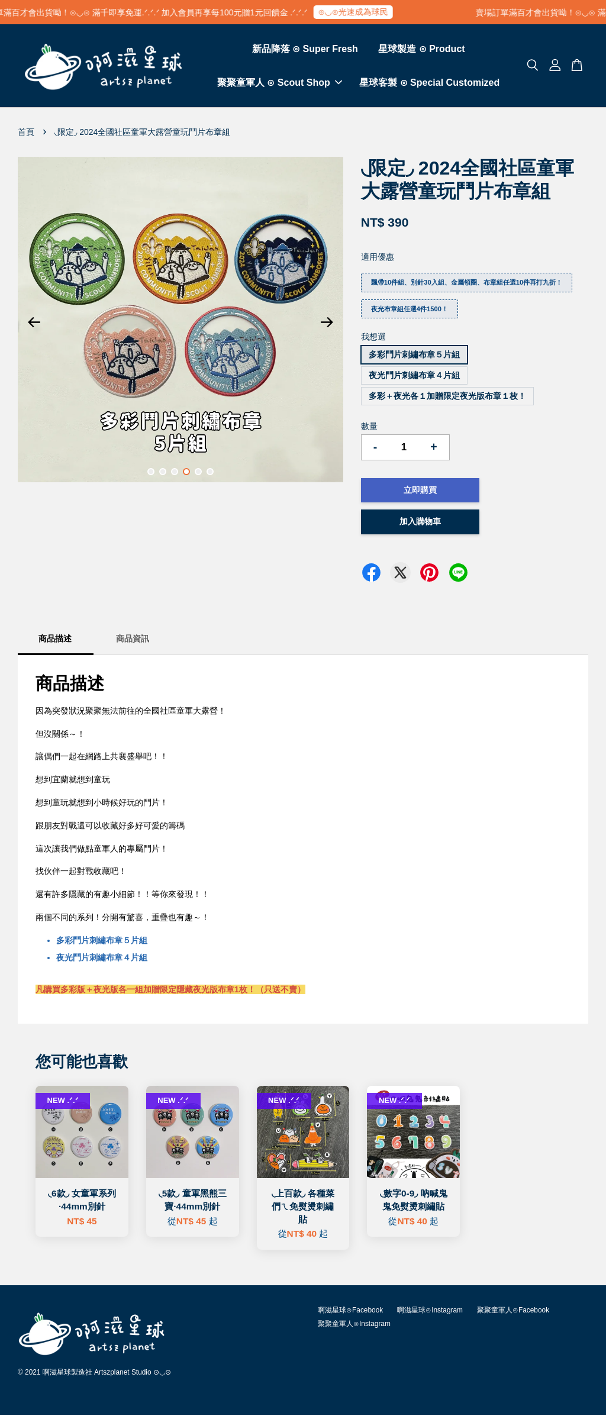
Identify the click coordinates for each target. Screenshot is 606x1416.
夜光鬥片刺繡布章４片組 (414, 376)
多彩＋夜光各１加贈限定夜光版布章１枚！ (447, 397)
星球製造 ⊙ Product (421, 49)
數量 (369, 427)
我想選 (373, 338)
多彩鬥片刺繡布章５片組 (414, 356)
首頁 (26, 133)
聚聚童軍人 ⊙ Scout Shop (279, 83)
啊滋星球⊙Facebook (350, 1311)
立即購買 (420, 491)
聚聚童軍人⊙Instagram (354, 1325)
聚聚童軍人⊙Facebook (513, 1311)
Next (327, 323)
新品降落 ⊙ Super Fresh (305, 49)
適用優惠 (377, 258)
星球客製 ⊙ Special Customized (429, 83)
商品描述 (55, 640)
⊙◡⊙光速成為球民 (360, 12)
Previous (34, 323)
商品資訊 (132, 640)
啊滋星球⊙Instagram (430, 1311)
